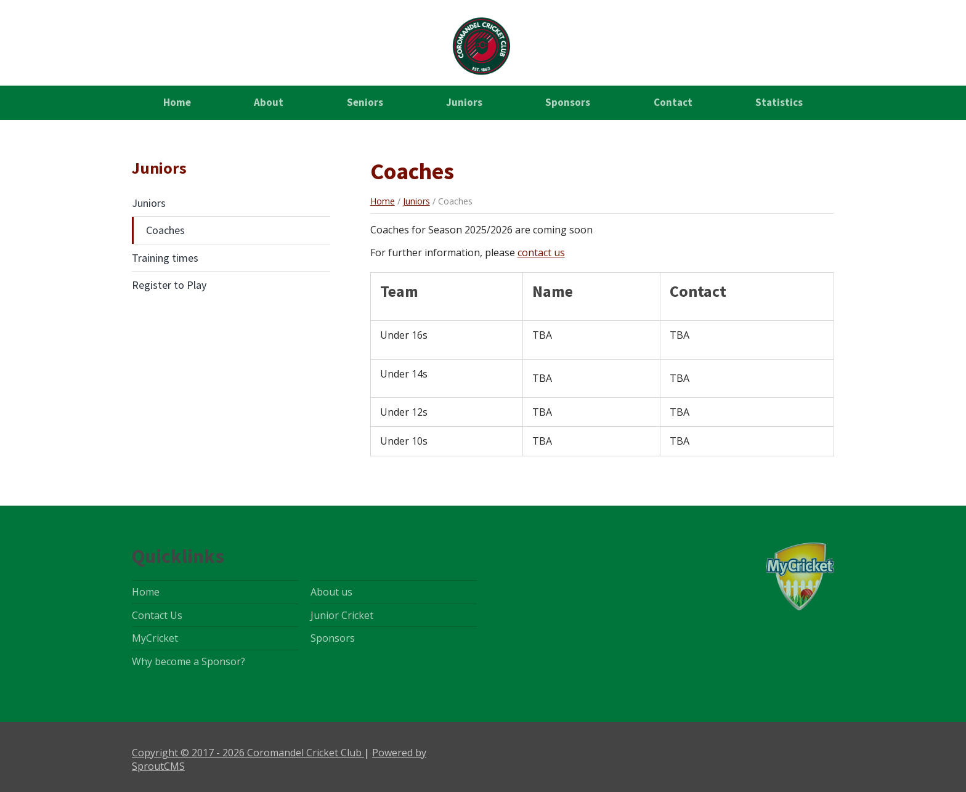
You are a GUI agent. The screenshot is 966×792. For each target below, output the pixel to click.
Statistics (779, 102)
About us (331, 592)
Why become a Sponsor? (188, 661)
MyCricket (155, 638)
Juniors (464, 102)
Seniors (365, 102)
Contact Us (157, 615)
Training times (165, 258)
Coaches (165, 230)
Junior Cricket (341, 615)
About (268, 102)
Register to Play (169, 285)
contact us (541, 252)
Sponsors (567, 102)
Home (177, 102)
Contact (673, 102)
